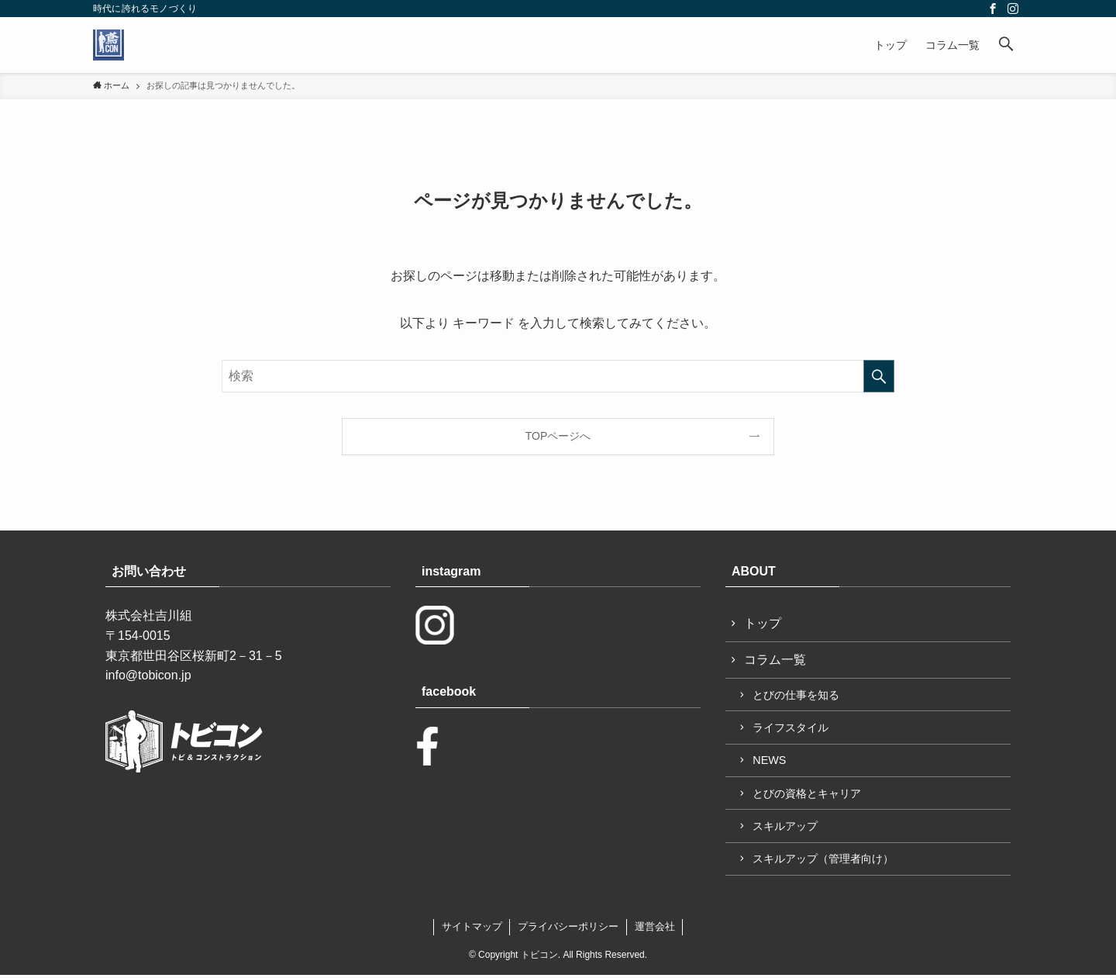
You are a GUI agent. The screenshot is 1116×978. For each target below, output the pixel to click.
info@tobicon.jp (148, 675)
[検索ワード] (558, 376)
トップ (762, 623)
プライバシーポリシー (568, 929)
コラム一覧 (775, 660)
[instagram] (1013, 8)
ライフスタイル (791, 729)
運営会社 (655, 929)
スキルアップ (785, 828)
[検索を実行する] (878, 376)
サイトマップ (472, 929)
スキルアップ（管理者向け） (823, 861)
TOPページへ (558, 436)
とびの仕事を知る (796, 695)
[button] (1006, 45)
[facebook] (993, 8)
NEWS (770, 761)
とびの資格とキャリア (807, 795)
